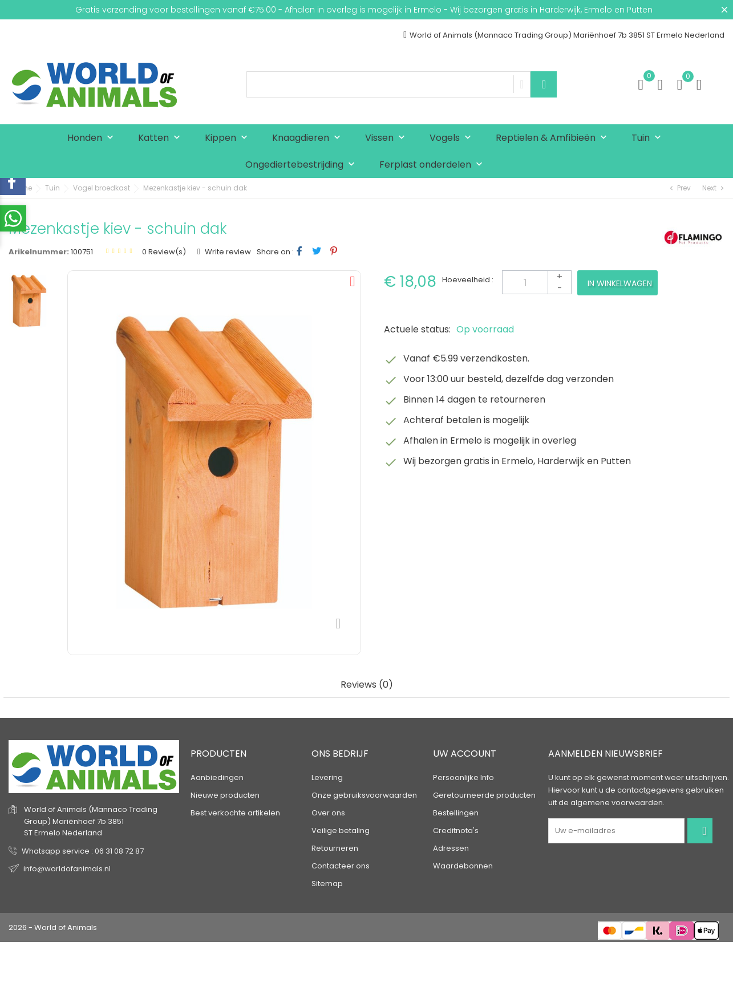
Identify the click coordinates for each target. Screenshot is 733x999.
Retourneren (334, 848)
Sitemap (327, 883)
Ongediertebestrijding (302, 165)
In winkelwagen (620, 283)
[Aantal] (537, 282)
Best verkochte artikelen (235, 812)
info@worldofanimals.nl (67, 868)
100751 (82, 251)
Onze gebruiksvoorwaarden (364, 795)
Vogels (453, 138)
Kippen (229, 138)
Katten (161, 138)
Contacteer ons (340, 865)
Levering (327, 777)
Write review (227, 251)
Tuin (648, 138)
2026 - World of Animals (53, 927)
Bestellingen (456, 812)
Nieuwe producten (225, 795)
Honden (93, 138)
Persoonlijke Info (463, 777)
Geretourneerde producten (484, 795)
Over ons (328, 812)
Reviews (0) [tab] (367, 685)
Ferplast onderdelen (433, 165)
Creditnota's (456, 830)
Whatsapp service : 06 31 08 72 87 (83, 851)
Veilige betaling (340, 830)
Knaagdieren (309, 138)
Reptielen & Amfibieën (554, 138)
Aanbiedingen (217, 777)
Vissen (387, 138)
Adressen (451, 848)
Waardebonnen (463, 865)
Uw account (464, 753)
